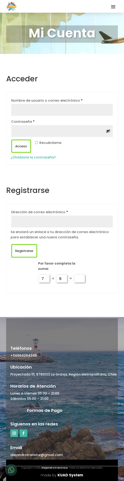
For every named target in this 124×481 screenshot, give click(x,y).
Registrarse (24, 251)
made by (62, 475)
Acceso (21, 146)
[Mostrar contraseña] (108, 131)
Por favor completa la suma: (56, 266)
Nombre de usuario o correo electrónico (56, 100)
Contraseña (32, 121)
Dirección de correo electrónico (49, 212)
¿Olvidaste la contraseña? (33, 157)
